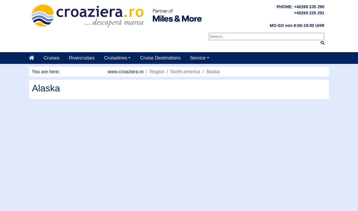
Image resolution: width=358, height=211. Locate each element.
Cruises (51, 57)
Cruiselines (115, 57)
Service (197, 57)
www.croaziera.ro (126, 71)
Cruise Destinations (160, 57)
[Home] (34, 58)
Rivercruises (82, 57)
